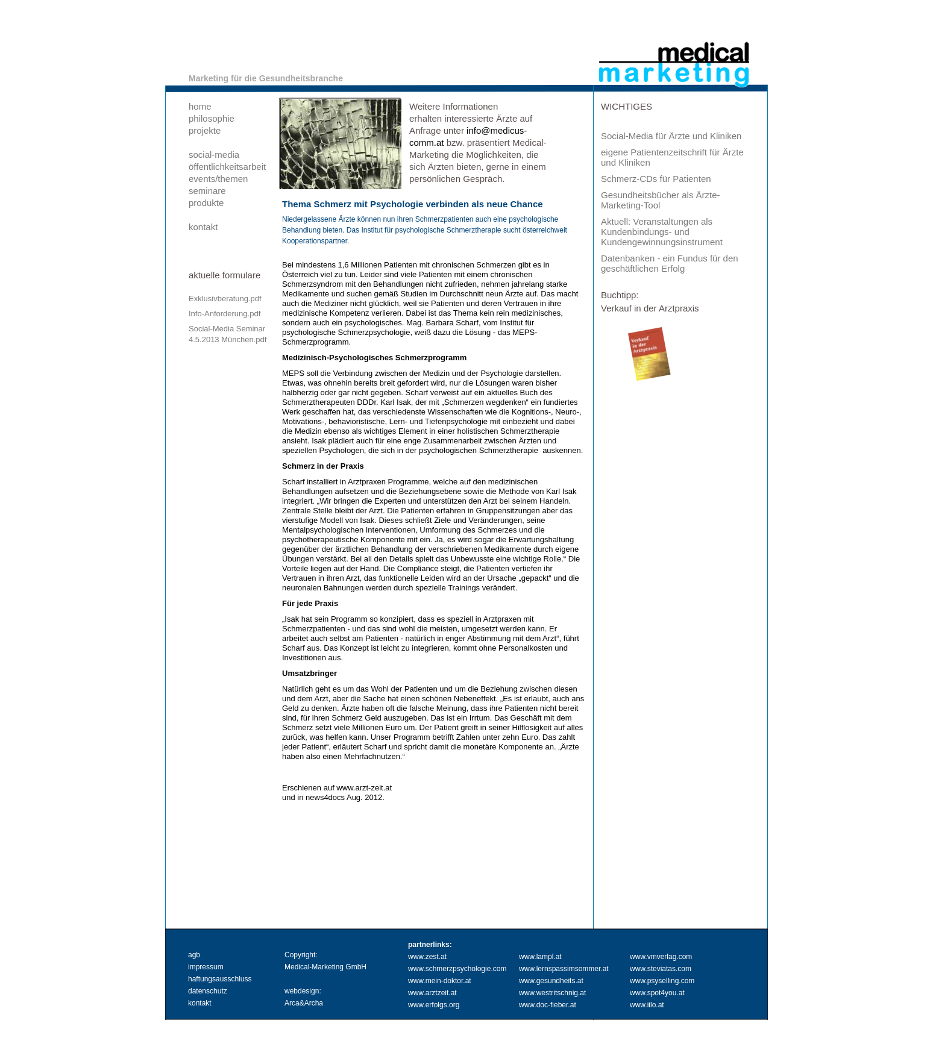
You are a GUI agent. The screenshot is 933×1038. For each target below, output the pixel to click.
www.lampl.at (540, 956)
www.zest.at (427, 956)
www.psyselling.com (662, 981)
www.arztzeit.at (432, 993)
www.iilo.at (647, 1005)
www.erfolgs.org (433, 1005)
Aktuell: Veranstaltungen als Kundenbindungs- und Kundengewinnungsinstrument (662, 231)
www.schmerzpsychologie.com (457, 969)
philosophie (211, 118)
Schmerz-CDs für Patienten (656, 179)
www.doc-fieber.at (547, 1005)
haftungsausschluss (219, 979)
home (200, 106)
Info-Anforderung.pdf (224, 313)
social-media (214, 154)
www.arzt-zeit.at (364, 787)
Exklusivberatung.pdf (225, 298)
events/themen (218, 179)
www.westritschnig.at (552, 993)
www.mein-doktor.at (439, 981)
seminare (207, 191)
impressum (206, 967)
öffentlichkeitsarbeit (227, 166)
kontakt (203, 227)
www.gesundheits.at (551, 981)
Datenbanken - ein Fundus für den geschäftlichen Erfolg (669, 263)
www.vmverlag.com (661, 956)
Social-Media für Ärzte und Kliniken (671, 136)
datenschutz (207, 991)
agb (194, 955)
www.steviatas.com (660, 969)
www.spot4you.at (657, 993)
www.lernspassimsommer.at (564, 969)
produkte (206, 203)
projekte (205, 130)
